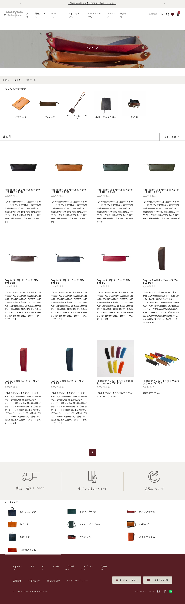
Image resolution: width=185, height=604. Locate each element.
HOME (6, 79)
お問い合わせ (34, 580)
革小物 (17, 79)
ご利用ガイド (69, 568)
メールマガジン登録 (159, 580)
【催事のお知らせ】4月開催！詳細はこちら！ (92, 3)
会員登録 (153, 15)
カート (177, 15)
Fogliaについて (74, 15)
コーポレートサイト (128, 580)
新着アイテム (40, 15)
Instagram (158, 591)
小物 (27, 15)
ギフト (43, 568)
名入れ (32, 568)
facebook (164, 591)
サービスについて (87, 568)
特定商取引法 (53, 580)
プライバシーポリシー (77, 580)
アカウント (162, 15)
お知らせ (56, 568)
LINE (170, 591)
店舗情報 (123, 15)
